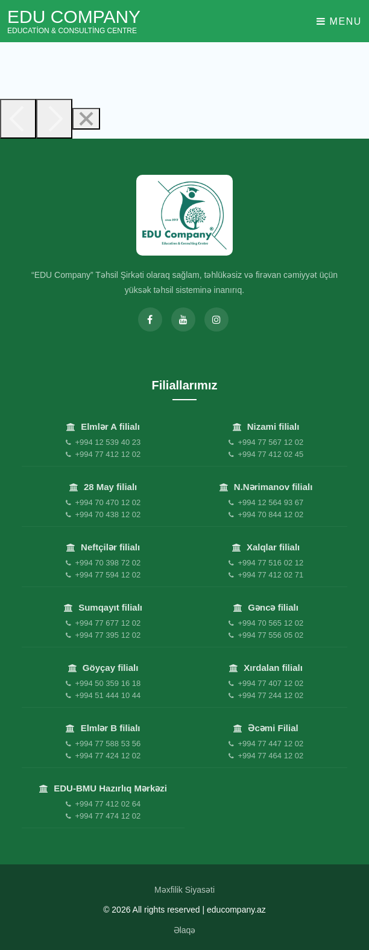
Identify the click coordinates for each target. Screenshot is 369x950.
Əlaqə (185, 930)
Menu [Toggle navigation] (339, 21)
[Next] (54, 119)
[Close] (86, 119)
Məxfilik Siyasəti (184, 890)
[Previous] (18, 119)
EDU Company (73, 21)
